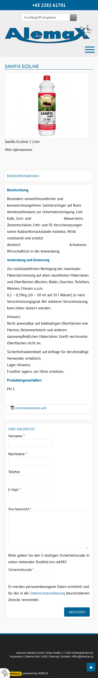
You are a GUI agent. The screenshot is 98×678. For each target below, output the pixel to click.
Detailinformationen (23, 175)
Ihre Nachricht (19, 509)
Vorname (16, 436)
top (93, 664)
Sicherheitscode (21, 569)
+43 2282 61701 (49, 5)
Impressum (16, 656)
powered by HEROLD (35, 673)
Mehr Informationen (18, 149)
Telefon (14, 471)
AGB (44, 656)
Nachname (17, 453)
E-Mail (14, 489)
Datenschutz (32, 656)
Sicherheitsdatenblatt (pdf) (31, 408)
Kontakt (65, 656)
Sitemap (54, 656)
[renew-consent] (5, 673)
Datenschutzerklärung (47, 593)
